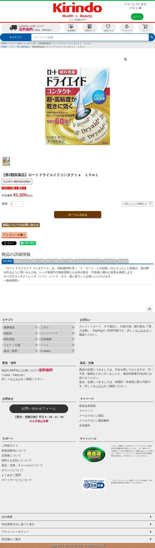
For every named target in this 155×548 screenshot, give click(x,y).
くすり (12, 43)
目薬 (19, 43)
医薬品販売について (14, 450)
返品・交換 (87, 362)
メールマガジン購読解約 (94, 420)
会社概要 (7, 516)
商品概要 (7, 261)
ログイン (137, 16)
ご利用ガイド (10, 445)
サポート (7, 438)
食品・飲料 (10, 350)
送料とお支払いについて (17, 460)
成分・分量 (66, 261)
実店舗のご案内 (11, 539)
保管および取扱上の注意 (88, 261)
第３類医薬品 (23, 47)
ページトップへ (149, 309)
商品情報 (122, 261)
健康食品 (9, 327)
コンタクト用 (29, 43)
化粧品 (8, 333)
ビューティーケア (49, 333)
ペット (45, 345)
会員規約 (84, 425)
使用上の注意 (22, 261)
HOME (4, 43)
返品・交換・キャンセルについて (22, 465)
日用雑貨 (46, 339)
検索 (152, 37)
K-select (46, 350)
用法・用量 (52, 261)
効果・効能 (38, 261)
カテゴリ (7, 319)
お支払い (85, 319)
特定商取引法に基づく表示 (18, 524)
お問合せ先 (109, 261)
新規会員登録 (87, 405)
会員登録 (71, 28)
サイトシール (88, 438)
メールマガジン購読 (91, 415)
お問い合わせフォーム (39, 408)
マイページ (127, 28)
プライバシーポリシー (15, 531)
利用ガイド (90, 28)
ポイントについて (13, 470)
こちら (142, 330)
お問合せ (7, 398)
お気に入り (108, 28)
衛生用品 (9, 339)
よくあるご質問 (11, 475)
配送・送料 (9, 362)
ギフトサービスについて (17, 480)
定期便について (11, 455)
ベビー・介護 (12, 345)
